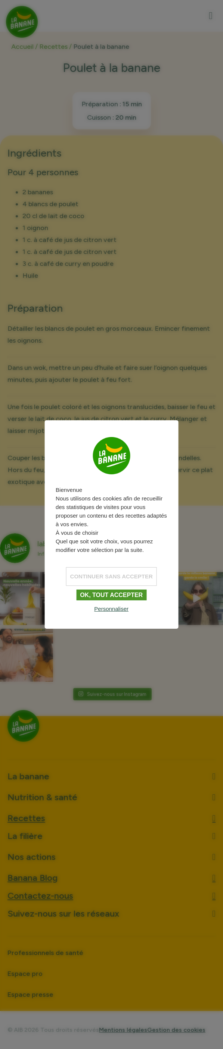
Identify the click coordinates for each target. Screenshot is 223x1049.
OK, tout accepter (111, 594)
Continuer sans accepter (111, 576)
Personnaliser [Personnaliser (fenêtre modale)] (111, 609)
